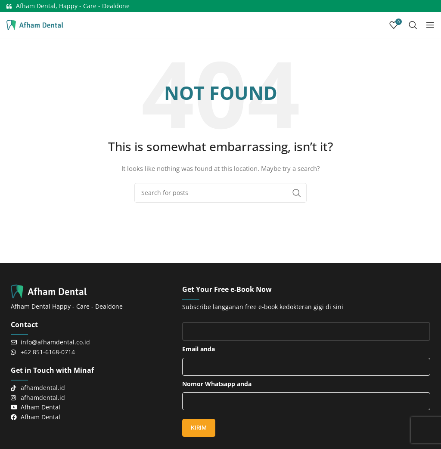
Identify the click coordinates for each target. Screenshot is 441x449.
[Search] (413, 25)
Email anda (306, 356)
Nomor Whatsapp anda (306, 391)
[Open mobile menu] (430, 25)
